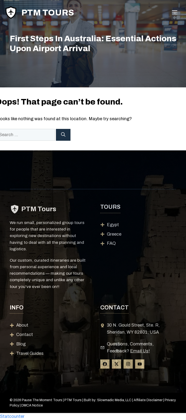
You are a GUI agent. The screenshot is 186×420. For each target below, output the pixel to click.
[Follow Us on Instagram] (128, 364)
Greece (114, 234)
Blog (21, 344)
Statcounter (12, 416)
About (22, 325)
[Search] (63, 135)
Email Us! (140, 351)
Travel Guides (30, 353)
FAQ (111, 243)
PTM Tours (47, 12)
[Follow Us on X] (116, 364)
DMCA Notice (32, 405)
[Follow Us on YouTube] (139, 364)
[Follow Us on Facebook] (104, 364)
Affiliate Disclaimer (148, 400)
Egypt (113, 224)
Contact (24, 334)
